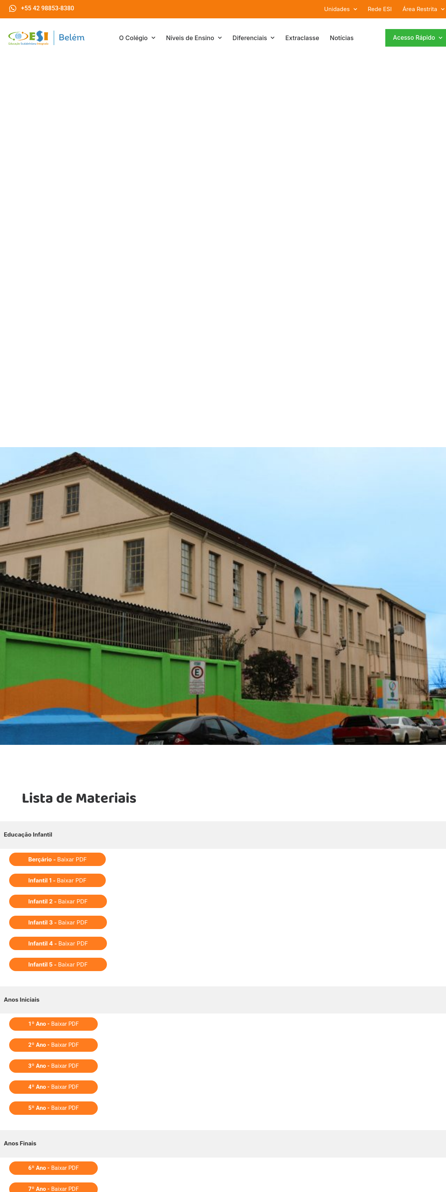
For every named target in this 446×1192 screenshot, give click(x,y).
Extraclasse (302, 38)
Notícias (342, 38)
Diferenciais (254, 38)
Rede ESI (380, 9)
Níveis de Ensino (194, 38)
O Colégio (137, 38)
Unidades (340, 9)
